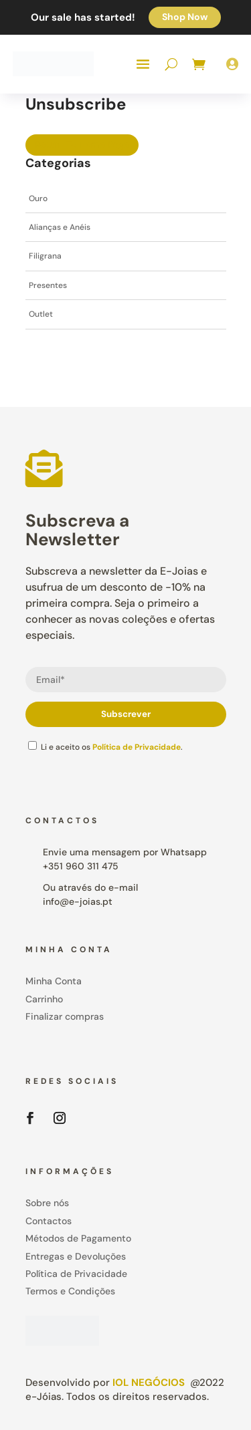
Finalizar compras (64, 1016)
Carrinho (44, 999)
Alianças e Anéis (59, 227)
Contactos (48, 1221)
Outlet (41, 314)
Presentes (48, 285)
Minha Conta (53, 981)
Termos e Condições (70, 1291)
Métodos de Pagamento (78, 1238)
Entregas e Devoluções (75, 1256)
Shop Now (184, 17)
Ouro (38, 198)
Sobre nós (47, 1203)
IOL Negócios (148, 1382)
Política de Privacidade (136, 747)
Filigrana (45, 256)
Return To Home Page (82, 144)
